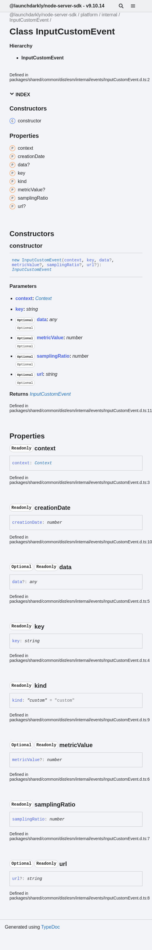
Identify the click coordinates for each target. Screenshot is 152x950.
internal (109, 14)
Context (43, 298)
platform (89, 14)
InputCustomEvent (29, 20)
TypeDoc (50, 927)
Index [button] (20, 94)
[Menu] (136, 6)
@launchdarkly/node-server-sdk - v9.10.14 (57, 5)
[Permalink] (48, 246)
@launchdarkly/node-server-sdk (43, 14)
